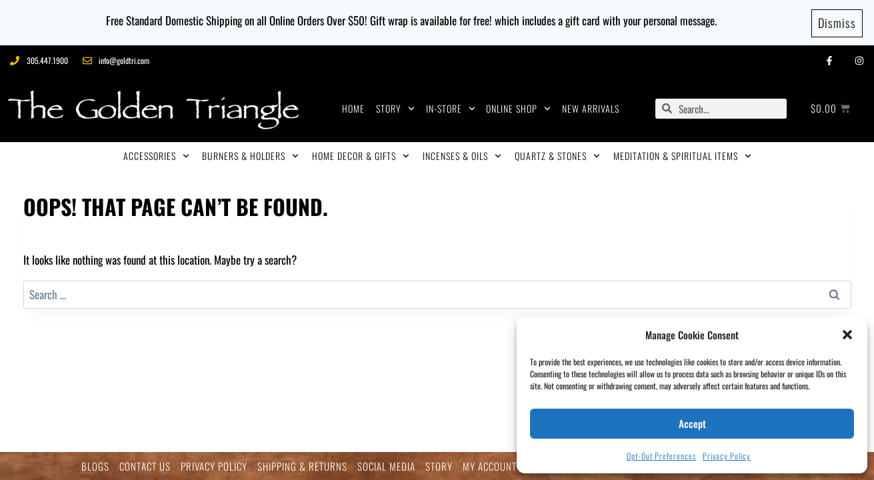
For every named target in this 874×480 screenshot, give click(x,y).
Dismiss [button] (837, 21)
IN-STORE (450, 107)
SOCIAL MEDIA (386, 466)
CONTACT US (145, 466)
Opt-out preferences (661, 455)
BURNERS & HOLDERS (250, 154)
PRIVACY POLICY (214, 466)
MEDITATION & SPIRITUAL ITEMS (682, 154)
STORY (395, 107)
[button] (847, 334)
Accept (692, 423)
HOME (353, 106)
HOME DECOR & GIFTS (360, 154)
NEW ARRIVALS (590, 106)
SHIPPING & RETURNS (302, 466)
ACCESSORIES (156, 154)
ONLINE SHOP (518, 107)
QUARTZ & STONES (557, 154)
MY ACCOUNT (490, 466)
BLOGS (95, 466)
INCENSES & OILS (462, 154)
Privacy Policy (727, 455)
